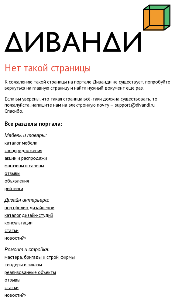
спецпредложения (23, 150)
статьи (12, 230)
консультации (19, 223)
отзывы (12, 173)
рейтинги (14, 188)
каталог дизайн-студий (29, 215)
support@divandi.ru (135, 105)
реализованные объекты (30, 272)
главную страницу (51, 88)
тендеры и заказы (23, 264)
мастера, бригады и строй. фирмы (40, 257)
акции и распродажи (26, 158)
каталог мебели (21, 143)
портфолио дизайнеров (29, 207)
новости (13, 238)
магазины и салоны (24, 165)
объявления (17, 181)
